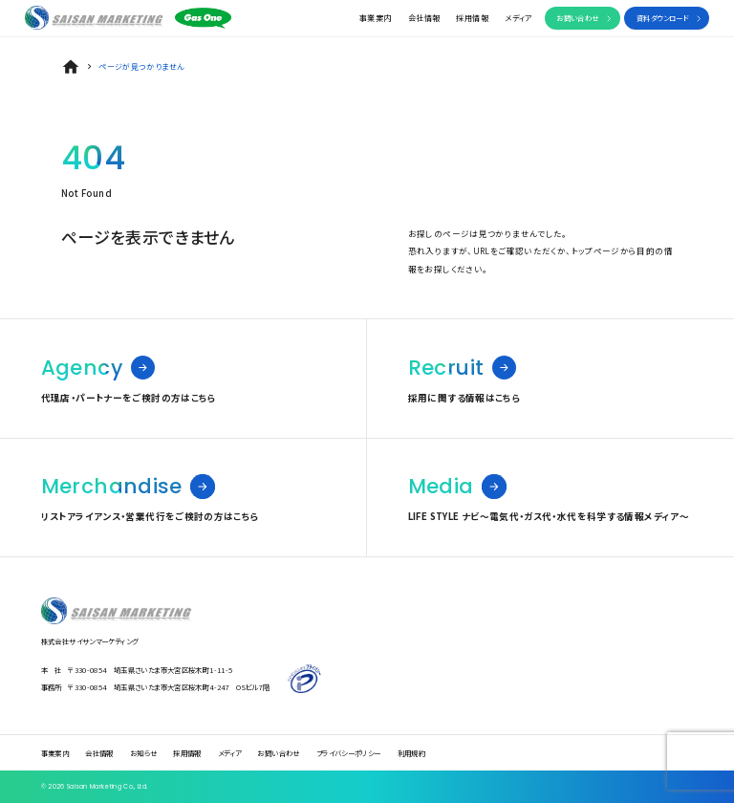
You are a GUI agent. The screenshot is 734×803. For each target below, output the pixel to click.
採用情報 (472, 17)
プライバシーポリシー (348, 753)
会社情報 (424, 17)
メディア (518, 17)
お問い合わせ (577, 17)
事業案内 (375, 17)
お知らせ (144, 753)
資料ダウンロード (662, 17)
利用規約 (412, 753)
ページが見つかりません (141, 66)
